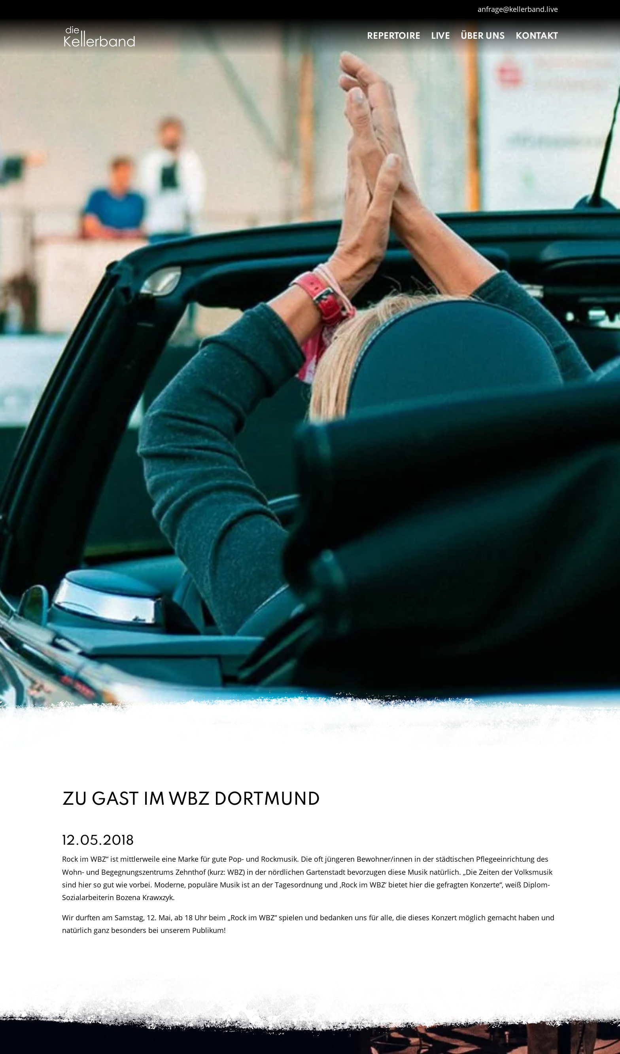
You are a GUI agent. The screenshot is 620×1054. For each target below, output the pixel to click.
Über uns (483, 37)
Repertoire (393, 37)
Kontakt (537, 37)
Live (440, 37)
